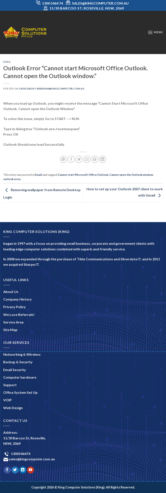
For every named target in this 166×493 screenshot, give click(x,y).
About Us (10, 292)
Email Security (14, 370)
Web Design (13, 408)
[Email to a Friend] (87, 159)
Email (7, 61)
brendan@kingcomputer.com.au (60, 88)
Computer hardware (19, 377)
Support (10, 385)
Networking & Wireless (22, 354)
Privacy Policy (14, 307)
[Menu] (155, 32)
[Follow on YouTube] (30, 470)
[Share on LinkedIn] (102, 159)
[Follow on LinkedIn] (22, 470)
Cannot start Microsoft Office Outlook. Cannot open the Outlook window (105, 174)
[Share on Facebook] (71, 159)
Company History (17, 299)
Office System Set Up (20, 392)
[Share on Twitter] (79, 159)
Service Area (13, 322)
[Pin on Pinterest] (94, 159)
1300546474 (20, 453)
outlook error (12, 179)
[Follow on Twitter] (15, 470)
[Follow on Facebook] (7, 470)
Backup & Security (18, 362)
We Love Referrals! (19, 314)
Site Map (10, 330)
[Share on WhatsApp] (63, 159)
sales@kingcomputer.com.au (31, 459)
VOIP (7, 400)
